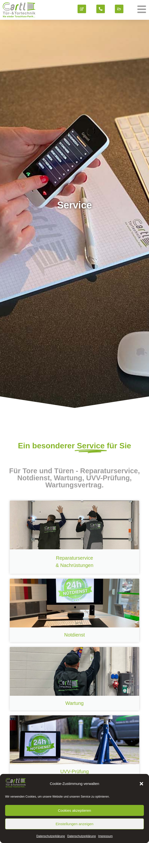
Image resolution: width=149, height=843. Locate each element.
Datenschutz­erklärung (50, 836)
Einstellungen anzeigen (74, 824)
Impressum (105, 836)
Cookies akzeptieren (74, 810)
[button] (141, 783)
